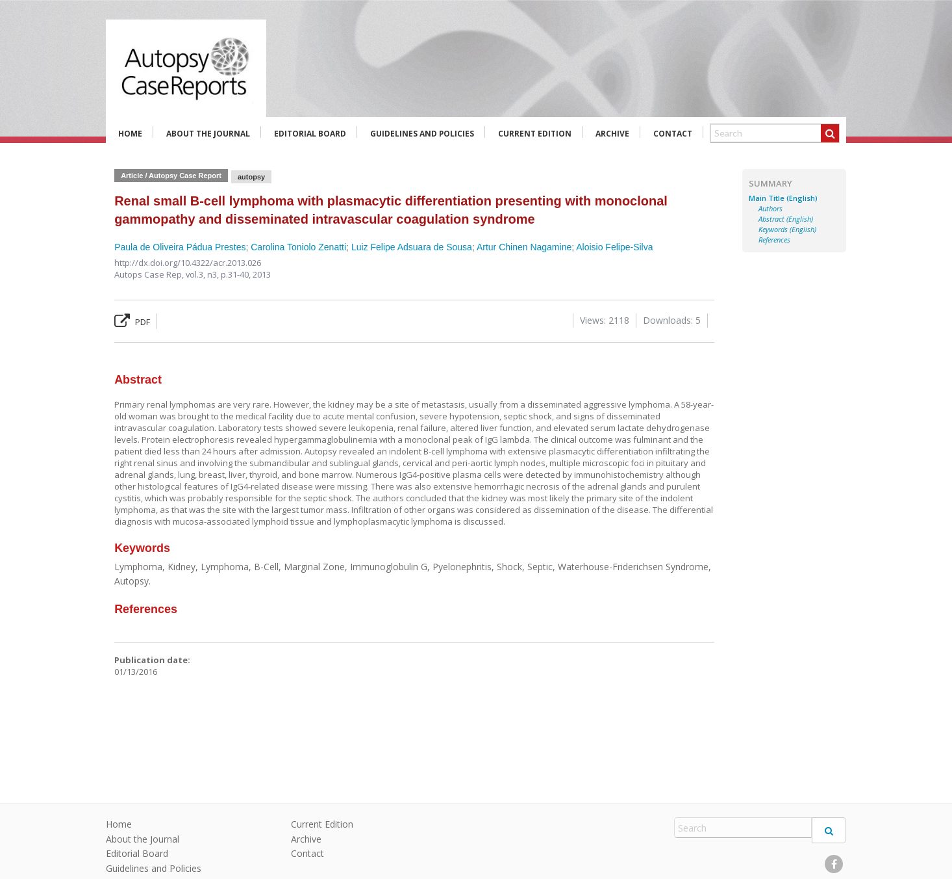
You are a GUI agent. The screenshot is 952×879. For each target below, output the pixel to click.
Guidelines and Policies (422, 133)
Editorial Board (310, 133)
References (774, 239)
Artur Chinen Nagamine (524, 247)
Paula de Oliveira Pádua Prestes (179, 247)
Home (130, 133)
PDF (132, 322)
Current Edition (534, 133)
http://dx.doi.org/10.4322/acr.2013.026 (187, 263)
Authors (770, 208)
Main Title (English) (783, 198)
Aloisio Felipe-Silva (614, 247)
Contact (672, 133)
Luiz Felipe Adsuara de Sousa (411, 247)
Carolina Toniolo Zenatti (298, 247)
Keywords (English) (787, 229)
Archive (612, 133)
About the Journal (208, 133)
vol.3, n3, (203, 274)
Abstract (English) (785, 219)
